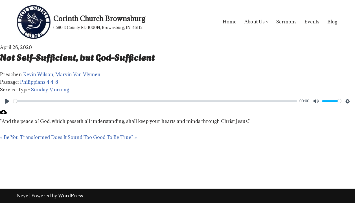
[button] (267, 22)
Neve (22, 196)
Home (229, 22)
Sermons (286, 22)
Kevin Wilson (38, 74)
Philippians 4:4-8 (39, 82)
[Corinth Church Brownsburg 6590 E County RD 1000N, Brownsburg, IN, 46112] (81, 22)
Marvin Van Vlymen (77, 74)
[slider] (155, 101)
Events (311, 22)
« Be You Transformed (25, 137)
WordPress (70, 196)
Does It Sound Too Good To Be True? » (94, 137)
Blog (332, 22)
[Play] (7, 101)
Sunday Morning (50, 90)
